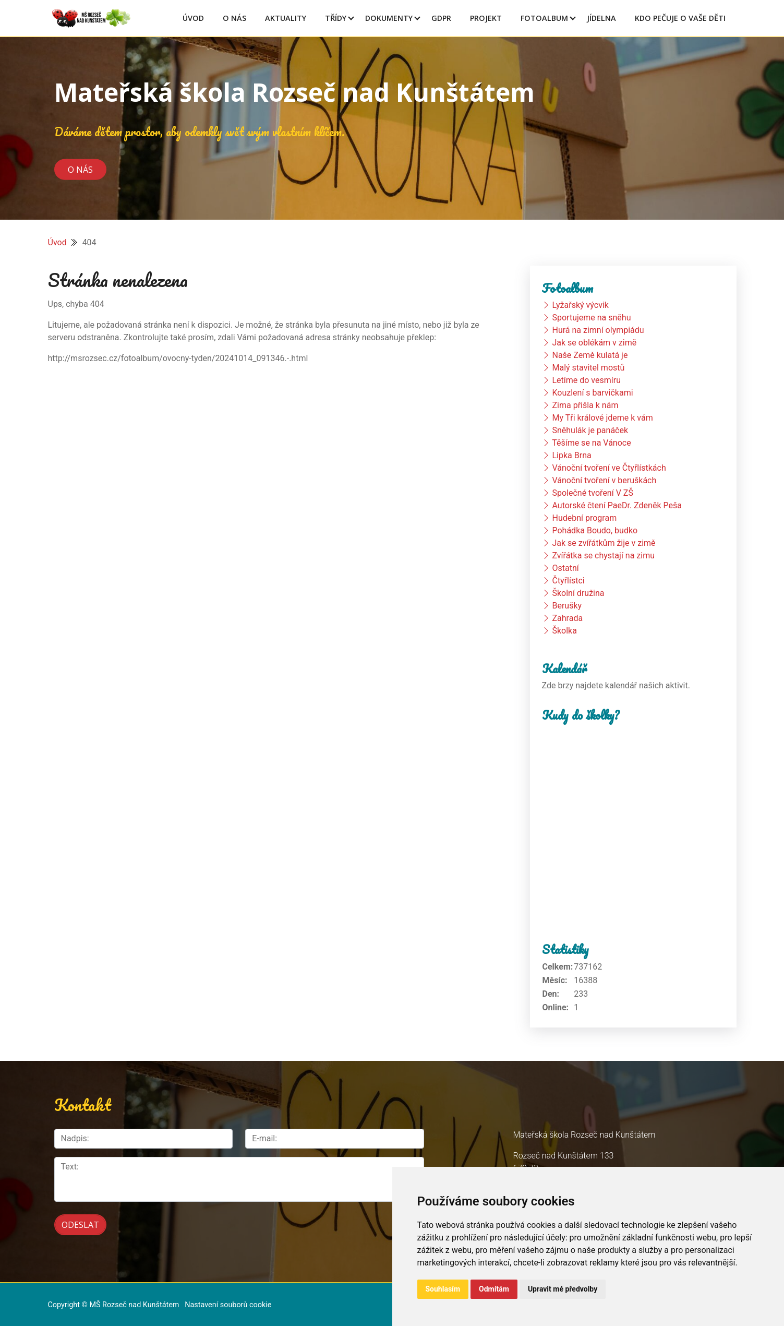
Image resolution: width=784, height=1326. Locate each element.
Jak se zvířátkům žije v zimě (603, 543)
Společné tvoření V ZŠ (592, 493)
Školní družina (578, 593)
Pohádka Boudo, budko (594, 530)
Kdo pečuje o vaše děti (680, 18)
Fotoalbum (544, 18)
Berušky (567, 606)
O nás (80, 169)
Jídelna (601, 18)
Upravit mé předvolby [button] (562, 1289)
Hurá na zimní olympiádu (598, 330)
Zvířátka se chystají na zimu (603, 555)
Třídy (335, 18)
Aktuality (285, 18)
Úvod (193, 18)
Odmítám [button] (494, 1289)
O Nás (234, 18)
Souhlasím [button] (443, 1289)
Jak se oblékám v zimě (594, 343)
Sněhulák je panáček (590, 430)
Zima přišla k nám (585, 405)
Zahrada (567, 618)
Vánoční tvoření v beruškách (604, 480)
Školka (564, 631)
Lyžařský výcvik (580, 305)
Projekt (486, 18)
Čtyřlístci (568, 581)
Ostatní (565, 568)
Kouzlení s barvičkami (592, 393)
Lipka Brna (571, 455)
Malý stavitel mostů (588, 368)
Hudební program (584, 518)
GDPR (441, 18)
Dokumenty (389, 18)
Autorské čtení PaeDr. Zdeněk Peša (616, 505)
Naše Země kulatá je (590, 355)
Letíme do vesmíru (586, 380)
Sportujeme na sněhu (591, 317)
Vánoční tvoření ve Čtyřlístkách (609, 468)
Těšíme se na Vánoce (591, 443)
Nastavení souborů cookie (228, 1295)
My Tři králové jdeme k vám (602, 418)
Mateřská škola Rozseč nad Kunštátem (294, 92)
